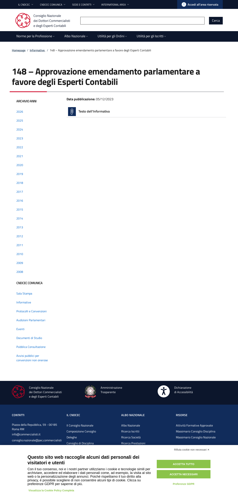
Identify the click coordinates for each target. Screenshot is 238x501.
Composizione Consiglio (81, 431)
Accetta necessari (184, 474)
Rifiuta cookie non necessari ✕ (192, 449)
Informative (37, 50)
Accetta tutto (183, 464)
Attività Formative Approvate (194, 425)
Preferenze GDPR (183, 483)
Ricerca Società (131, 437)
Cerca (216, 20)
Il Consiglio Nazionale (80, 425)
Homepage (18, 50)
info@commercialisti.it (26, 434)
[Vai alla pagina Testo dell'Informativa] (146, 111)
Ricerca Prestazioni (133, 443)
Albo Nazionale (130, 425)
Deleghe (72, 437)
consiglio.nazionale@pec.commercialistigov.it (37, 443)
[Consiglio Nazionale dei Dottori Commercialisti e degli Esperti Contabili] (45, 20)
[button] (26, 4)
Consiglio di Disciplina (80, 443)
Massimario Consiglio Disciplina (195, 431)
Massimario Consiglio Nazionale (196, 437)
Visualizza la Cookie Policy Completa (51, 490)
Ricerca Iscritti (130, 431)
